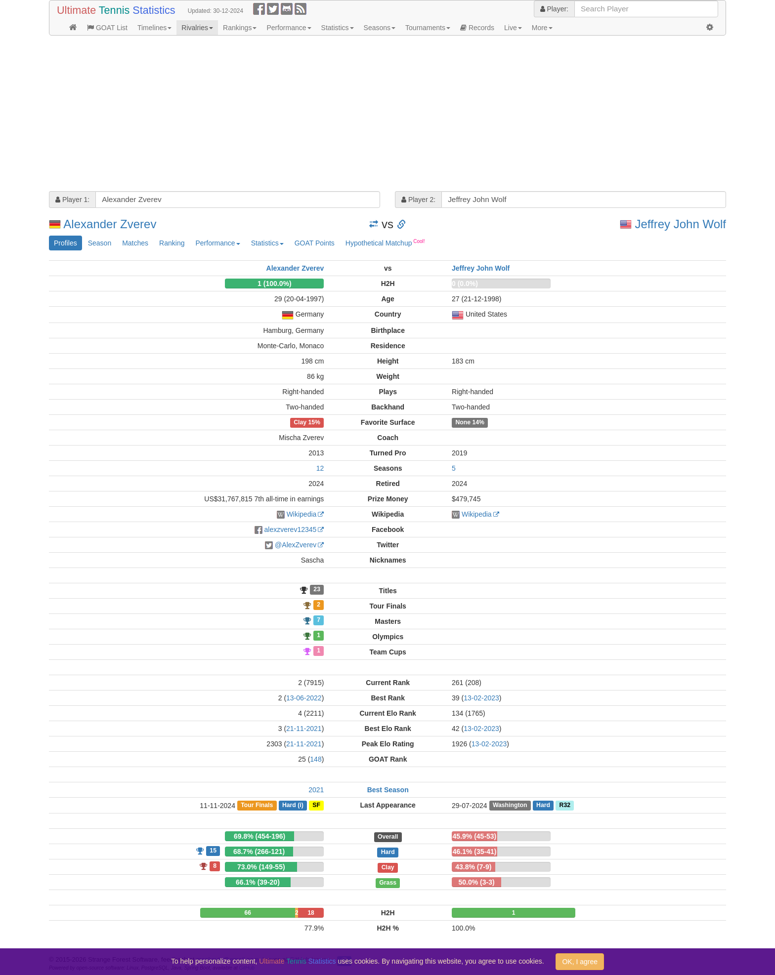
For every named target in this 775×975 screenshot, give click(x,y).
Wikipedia (302, 514)
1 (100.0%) (274, 283)
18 (310, 912)
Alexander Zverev (109, 224)
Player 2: (418, 199)
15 (213, 850)
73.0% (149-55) (261, 867)
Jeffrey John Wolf (680, 224)
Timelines (154, 28)
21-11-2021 (304, 728)
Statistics (337, 28)
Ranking (171, 243)
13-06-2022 (304, 698)
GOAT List (107, 28)
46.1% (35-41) (475, 851)
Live (513, 28)
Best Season (388, 790)
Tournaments (427, 28)
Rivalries (197, 28)
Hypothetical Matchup (385, 242)
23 (316, 589)
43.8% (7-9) (473, 867)
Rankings (240, 28)
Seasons (379, 28)
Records (477, 28)
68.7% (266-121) (259, 851)
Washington (510, 805)
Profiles (65, 243)
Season (99, 243)
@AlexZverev (295, 545)
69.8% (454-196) (259, 836)
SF (316, 805)
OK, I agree (580, 962)
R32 (565, 805)
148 (315, 759)
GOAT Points (315, 243)
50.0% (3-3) (476, 882)
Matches (135, 243)
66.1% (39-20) (258, 882)
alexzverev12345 (290, 529)
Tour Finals (257, 805)
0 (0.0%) (465, 283)
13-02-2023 (481, 698)
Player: (554, 9)
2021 (316, 790)
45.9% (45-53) (475, 836)
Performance (288, 28)
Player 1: (72, 199)
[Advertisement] (345, 114)
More (542, 28)
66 (248, 912)
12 (320, 468)
